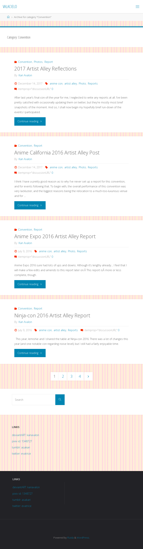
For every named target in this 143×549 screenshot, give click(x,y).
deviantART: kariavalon (25, 435)
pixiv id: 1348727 (22, 441)
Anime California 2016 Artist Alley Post (57, 152)
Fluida (70, 537)
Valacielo (10, 6)
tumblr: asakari (21, 447)
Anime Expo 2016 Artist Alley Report (55, 236)
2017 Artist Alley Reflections (45, 68)
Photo (82, 83)
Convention (25, 62)
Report (49, 62)
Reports (93, 83)
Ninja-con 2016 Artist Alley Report (52, 315)
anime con (56, 83)
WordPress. (83, 537)
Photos (38, 62)
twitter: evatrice (21, 453)
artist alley (70, 83)
